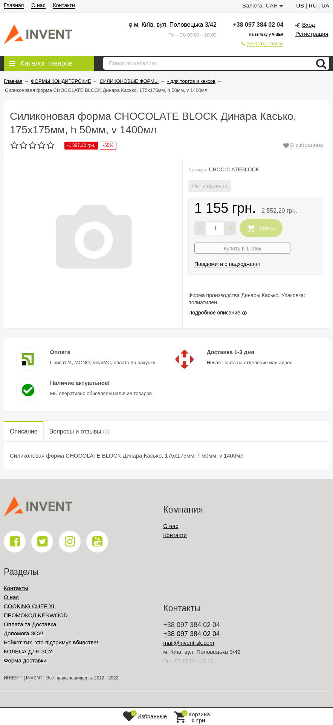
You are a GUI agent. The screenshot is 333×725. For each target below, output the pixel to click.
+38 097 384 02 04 (258, 24)
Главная (14, 5)
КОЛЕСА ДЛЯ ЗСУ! (29, 651)
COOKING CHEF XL (30, 606)
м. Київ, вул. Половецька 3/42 (175, 24)
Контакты (16, 588)
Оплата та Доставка (30, 624)
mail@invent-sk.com (188, 643)
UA (325, 5)
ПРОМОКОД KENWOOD (36, 615)
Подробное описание (214, 313)
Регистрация (311, 34)
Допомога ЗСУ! (23, 633)
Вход (308, 24)
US (300, 5)
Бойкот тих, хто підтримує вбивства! (51, 642)
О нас (38, 5)
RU (313, 5)
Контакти (64, 5)
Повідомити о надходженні (227, 264)
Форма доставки (25, 660)
